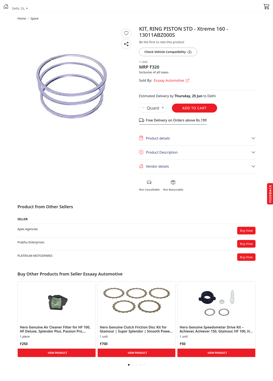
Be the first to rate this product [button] (161, 42)
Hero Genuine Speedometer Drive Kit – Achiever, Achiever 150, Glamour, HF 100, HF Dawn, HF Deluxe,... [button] (215, 329)
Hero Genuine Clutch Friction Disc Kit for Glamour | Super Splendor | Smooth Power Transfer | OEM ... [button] (135, 329)
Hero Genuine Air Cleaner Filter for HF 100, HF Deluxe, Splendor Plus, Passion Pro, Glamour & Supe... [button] (55, 329)
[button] (6, 6)
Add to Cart (194, 108)
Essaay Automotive (171, 80)
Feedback (270, 194)
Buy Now (246, 230)
